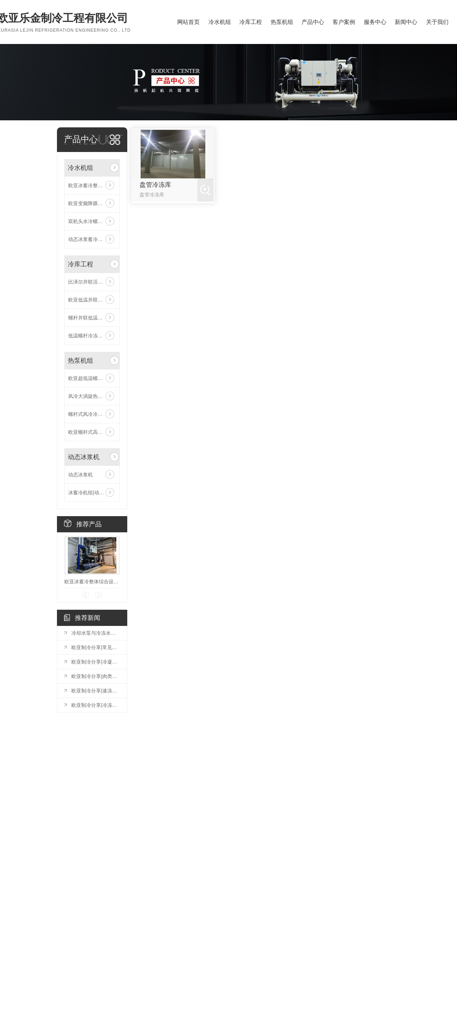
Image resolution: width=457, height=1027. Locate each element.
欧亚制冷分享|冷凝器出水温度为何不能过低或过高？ (95, 662)
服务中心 (375, 22)
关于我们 (437, 22)
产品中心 (313, 22)
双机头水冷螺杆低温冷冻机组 (92, 221)
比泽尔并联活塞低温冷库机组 (92, 282)
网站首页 (188, 22)
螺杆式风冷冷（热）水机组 (92, 414)
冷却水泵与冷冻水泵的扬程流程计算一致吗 (95, 633)
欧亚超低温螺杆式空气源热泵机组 (92, 378)
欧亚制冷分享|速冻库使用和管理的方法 (95, 690)
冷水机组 (219, 22)
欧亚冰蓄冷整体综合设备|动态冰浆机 (92, 185)
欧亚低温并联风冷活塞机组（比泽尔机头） (92, 300)
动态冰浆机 (83, 457)
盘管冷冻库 (155, 184)
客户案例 (344, 22)
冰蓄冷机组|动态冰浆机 (92, 492)
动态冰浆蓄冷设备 (88, 239)
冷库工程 (250, 22)
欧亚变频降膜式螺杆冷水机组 (92, 203)
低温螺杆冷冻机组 (88, 335)
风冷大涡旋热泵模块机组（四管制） (92, 396)
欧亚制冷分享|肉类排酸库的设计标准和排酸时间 (95, 676)
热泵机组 (282, 22)
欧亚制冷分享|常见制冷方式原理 (95, 647)
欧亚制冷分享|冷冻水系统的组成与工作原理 (95, 705)
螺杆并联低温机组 (88, 318)
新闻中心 (406, 22)
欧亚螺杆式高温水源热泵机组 (92, 432)
